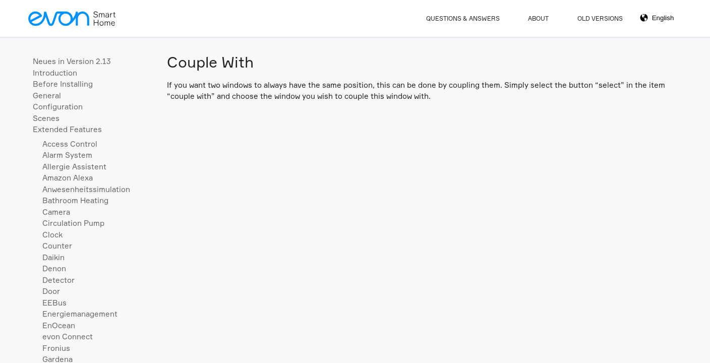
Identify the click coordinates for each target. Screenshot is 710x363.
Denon (54, 268)
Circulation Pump (73, 223)
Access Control (69, 144)
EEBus (54, 303)
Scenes (46, 118)
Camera (56, 212)
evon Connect (67, 336)
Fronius (56, 348)
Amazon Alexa (67, 178)
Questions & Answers (463, 18)
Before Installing (63, 84)
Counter (57, 246)
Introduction (55, 73)
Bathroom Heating (75, 200)
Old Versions (600, 18)
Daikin (53, 257)
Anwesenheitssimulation (86, 189)
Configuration (58, 106)
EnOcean (58, 325)
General (47, 95)
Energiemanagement (79, 314)
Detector (58, 280)
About (538, 18)
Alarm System (67, 155)
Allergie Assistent (74, 166)
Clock (52, 234)
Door (51, 291)
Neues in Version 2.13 (72, 61)
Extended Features (67, 129)
